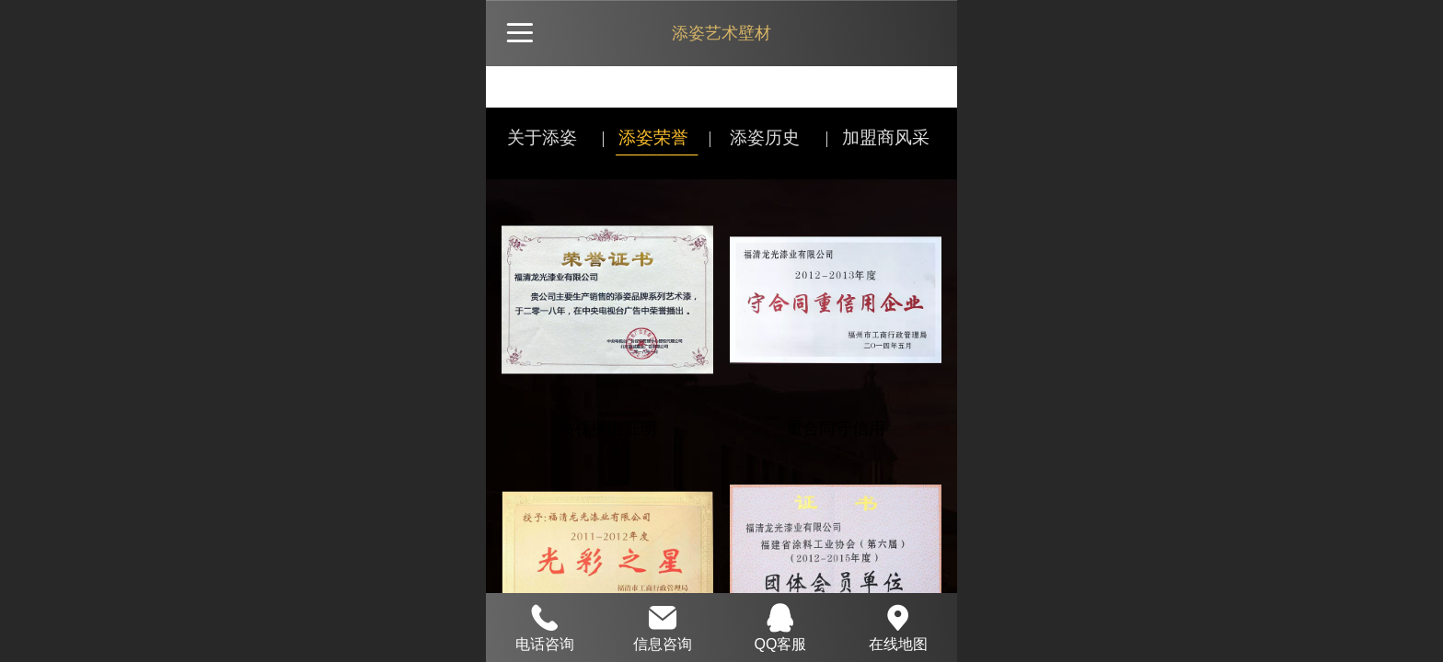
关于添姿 (542, 137)
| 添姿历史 (754, 137)
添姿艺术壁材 (721, 33)
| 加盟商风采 (877, 137)
